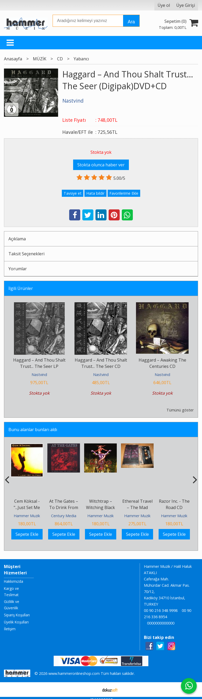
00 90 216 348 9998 (161, 610)
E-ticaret (92, 689)
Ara (131, 21)
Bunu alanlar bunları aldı (32, 429)
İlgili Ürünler (20, 288)
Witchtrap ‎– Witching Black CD (100, 507)
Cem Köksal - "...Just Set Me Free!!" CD (27, 507)
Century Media (63, 515)
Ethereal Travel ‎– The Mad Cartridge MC (137, 507)
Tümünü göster (180, 409)
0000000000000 (160, 623)
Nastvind (39, 374)
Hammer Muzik (27, 515)
